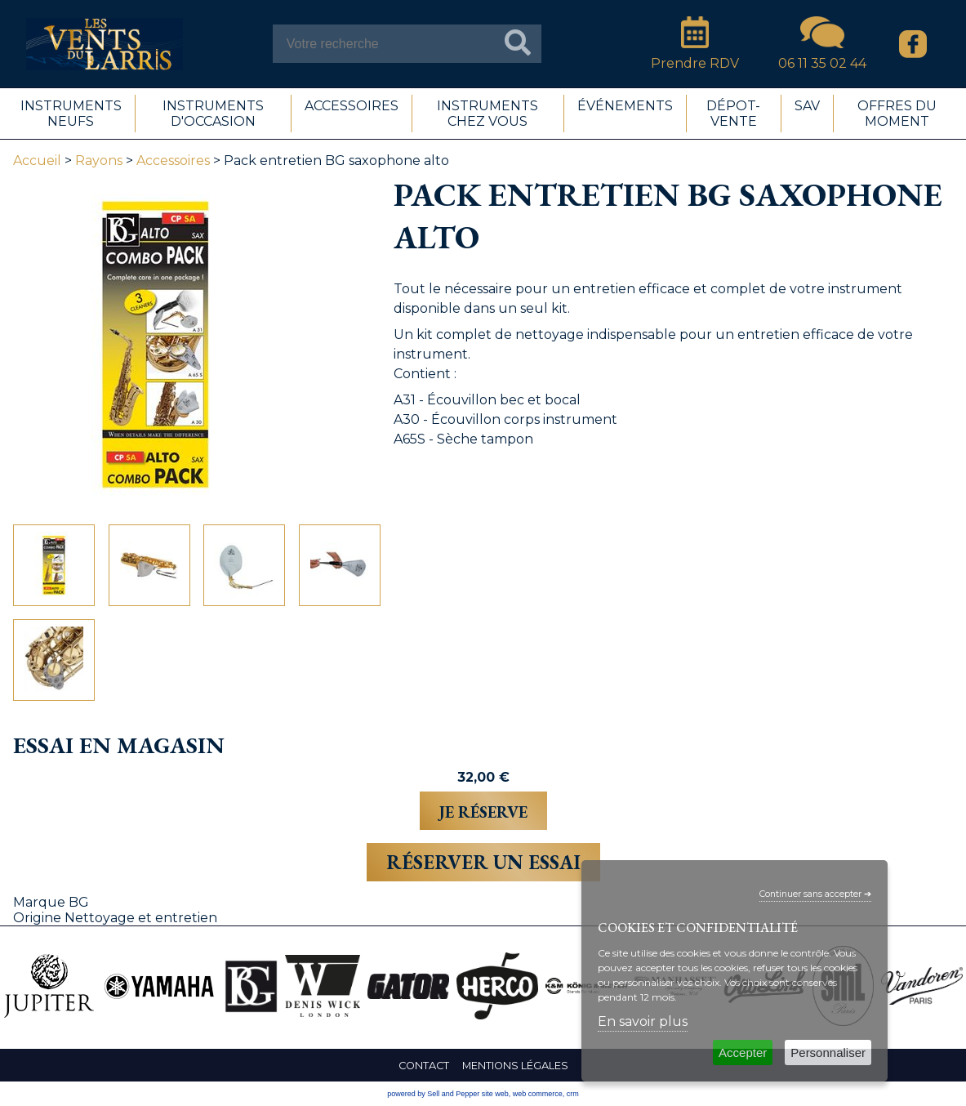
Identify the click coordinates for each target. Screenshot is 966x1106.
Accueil (37, 160)
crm (573, 1094)
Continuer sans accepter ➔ (815, 894)
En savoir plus (643, 1021)
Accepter (743, 1052)
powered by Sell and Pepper (433, 1094)
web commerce (538, 1094)
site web (495, 1094)
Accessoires (173, 160)
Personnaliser (828, 1052)
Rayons (98, 160)
